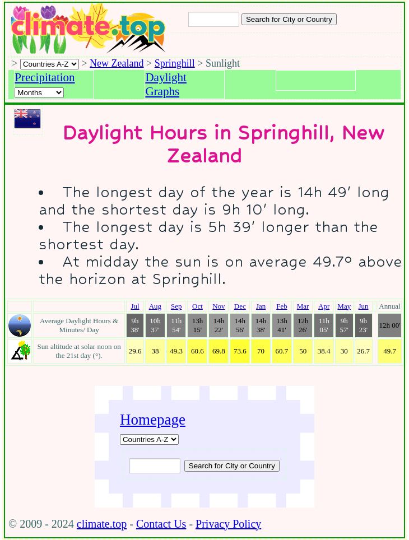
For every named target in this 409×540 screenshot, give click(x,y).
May (344, 306)
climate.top (102, 524)
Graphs (162, 91)
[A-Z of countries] (149, 439)
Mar (303, 306)
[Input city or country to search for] (213, 19)
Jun (364, 306)
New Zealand (116, 63)
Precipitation (45, 77)
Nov (218, 306)
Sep (176, 306)
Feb (281, 306)
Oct (197, 306)
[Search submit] (289, 19)
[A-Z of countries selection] (49, 64)
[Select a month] (39, 92)
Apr (323, 306)
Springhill (175, 63)
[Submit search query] (232, 466)
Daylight (166, 77)
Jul (135, 306)
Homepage (152, 419)
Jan (261, 306)
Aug (155, 306)
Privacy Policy (228, 524)
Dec (240, 306)
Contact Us (161, 524)
